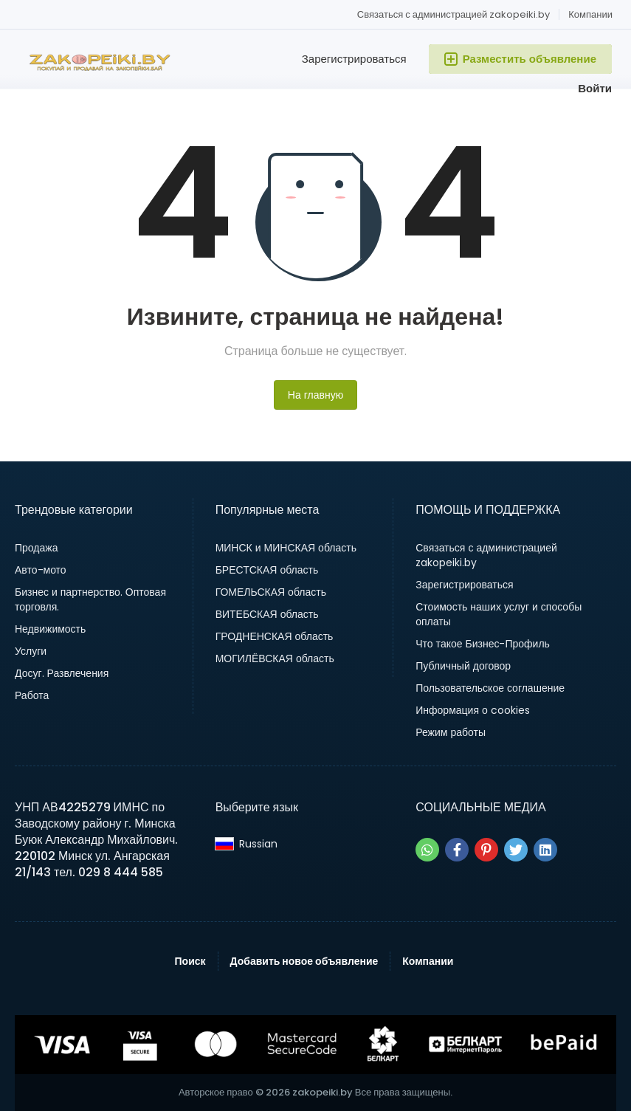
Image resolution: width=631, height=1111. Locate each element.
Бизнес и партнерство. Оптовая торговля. (90, 599)
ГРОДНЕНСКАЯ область (274, 636)
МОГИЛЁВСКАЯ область (274, 658)
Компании (590, 14)
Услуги (30, 651)
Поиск (190, 961)
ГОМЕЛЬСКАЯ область (270, 592)
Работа (32, 695)
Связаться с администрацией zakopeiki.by (453, 14)
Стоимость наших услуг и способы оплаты (499, 614)
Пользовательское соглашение (490, 688)
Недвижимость (50, 629)
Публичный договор (463, 665)
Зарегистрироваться (354, 58)
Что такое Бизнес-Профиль (483, 643)
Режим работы (451, 732)
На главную (315, 395)
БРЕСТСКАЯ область (267, 570)
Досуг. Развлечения (61, 673)
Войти (595, 88)
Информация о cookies (473, 710)
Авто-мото (40, 570)
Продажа (36, 547)
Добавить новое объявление (304, 961)
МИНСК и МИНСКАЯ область (285, 547)
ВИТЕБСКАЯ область (267, 614)
